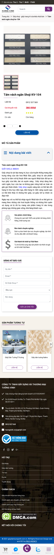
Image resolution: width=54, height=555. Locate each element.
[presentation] (3, 344)
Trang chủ (5, 16)
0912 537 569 (32, 102)
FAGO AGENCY (31, 541)
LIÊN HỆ (27, 133)
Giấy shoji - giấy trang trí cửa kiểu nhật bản (28, 16)
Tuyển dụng (6, 482)
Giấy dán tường (7, 468)
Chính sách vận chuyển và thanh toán (16, 500)
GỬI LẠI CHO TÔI (27, 307)
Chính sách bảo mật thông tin (13, 505)
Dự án (4, 477)
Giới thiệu (5, 464)
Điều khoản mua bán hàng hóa (13, 495)
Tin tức (4, 473)
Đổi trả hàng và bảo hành (11, 509)
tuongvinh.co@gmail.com (15, 430)
